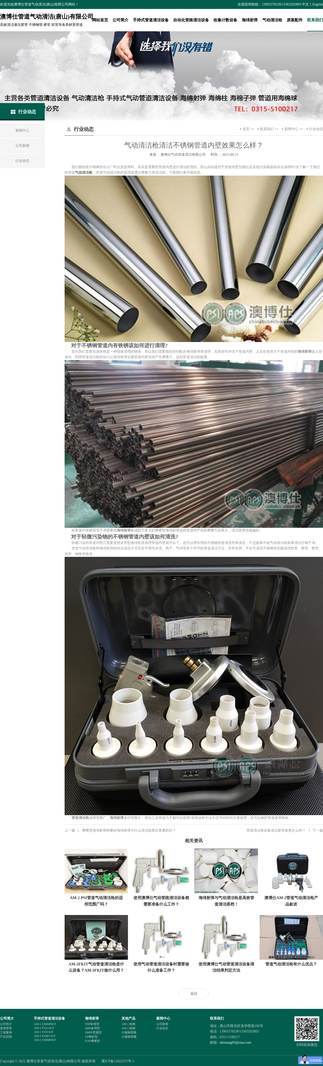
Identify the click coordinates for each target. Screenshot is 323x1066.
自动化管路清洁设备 (191, 20)
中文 (305, 4)
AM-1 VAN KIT (44, 1032)
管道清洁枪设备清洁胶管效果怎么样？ (284, 830)
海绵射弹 (250, 20)
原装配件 (295, 20)
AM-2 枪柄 (128, 1028)
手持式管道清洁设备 (151, 20)
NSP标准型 (92, 1024)
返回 (193, 993)
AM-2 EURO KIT (45, 1036)
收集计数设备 (225, 20)
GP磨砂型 (91, 1036)
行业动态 (316, 129)
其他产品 (128, 1018)
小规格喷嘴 (128, 1036)
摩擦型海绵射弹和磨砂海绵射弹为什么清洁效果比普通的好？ (120, 830)
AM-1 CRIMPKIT (45, 1024)
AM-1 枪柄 (128, 1024)
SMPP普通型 (93, 1032)
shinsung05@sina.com (235, 1042)
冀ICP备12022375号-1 (117, 1061)
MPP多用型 (92, 1028)
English (317, 4)
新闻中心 (291, 129)
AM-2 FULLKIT (44, 1028)
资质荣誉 (6, 1028)
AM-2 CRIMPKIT (45, 1040)
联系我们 (315, 20)
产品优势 (6, 1036)
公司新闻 (162, 1024)
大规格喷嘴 (128, 1032)
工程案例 (6, 1032)
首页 (245, 129)
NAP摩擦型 (92, 1041)
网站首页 (100, 20)
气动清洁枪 (272, 20)
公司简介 (120, 20)
